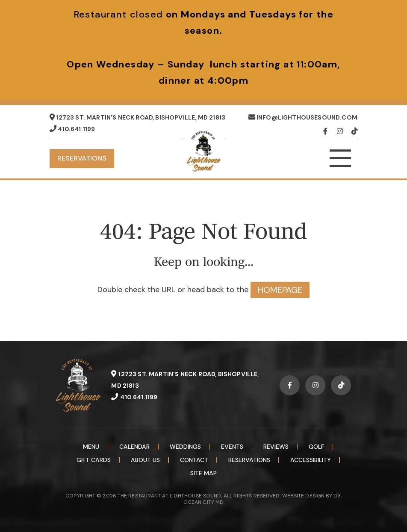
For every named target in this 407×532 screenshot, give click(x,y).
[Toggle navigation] (340, 158)
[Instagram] (342, 131)
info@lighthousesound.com (302, 117)
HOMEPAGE (280, 289)
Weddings (185, 446)
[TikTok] (354, 131)
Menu (91, 446)
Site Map (203, 473)
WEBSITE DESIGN (303, 495)
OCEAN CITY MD (203, 502)
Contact (194, 460)
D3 (336, 495)
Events (232, 446)
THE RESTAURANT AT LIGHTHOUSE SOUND (169, 495)
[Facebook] (328, 131)
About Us (145, 460)
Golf (316, 446)
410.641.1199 (72, 129)
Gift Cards (94, 460)
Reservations (81, 158)
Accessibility (310, 460)
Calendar (134, 446)
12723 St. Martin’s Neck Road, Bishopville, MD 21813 (137, 117)
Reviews (276, 446)
